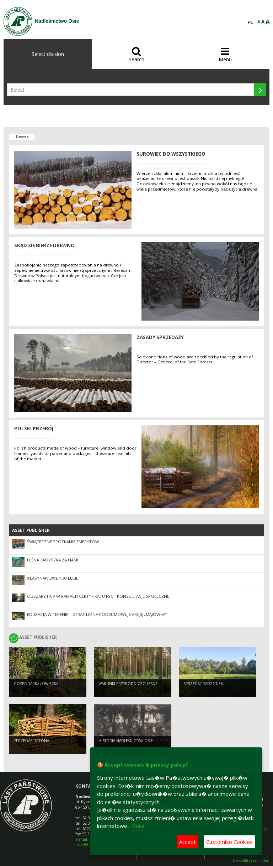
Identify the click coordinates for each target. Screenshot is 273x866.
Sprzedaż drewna (31, 740)
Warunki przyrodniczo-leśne (127, 683)
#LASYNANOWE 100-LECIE (52, 578)
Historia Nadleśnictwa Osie (125, 740)
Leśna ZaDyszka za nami (52, 559)
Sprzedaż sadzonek (203, 683)
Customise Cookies (229, 841)
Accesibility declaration (250, 861)
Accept (187, 841)
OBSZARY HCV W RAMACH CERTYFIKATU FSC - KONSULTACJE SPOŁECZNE (98, 596)
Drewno (22, 136)
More (137, 825)
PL (250, 22)
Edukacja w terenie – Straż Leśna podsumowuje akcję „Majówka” (97, 614)
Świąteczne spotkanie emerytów (63, 541)
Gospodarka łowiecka (36, 683)
